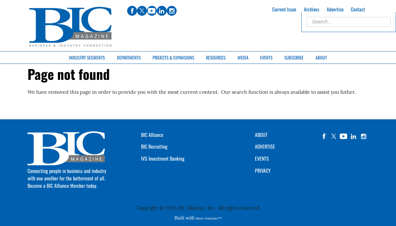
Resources (216, 57)
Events (266, 57)
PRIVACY (263, 170)
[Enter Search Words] (349, 22)
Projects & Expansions (173, 57)
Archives (311, 9)
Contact (358, 9)
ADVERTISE (265, 146)
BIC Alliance (152, 134)
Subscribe (293, 57)
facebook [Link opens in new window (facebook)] (132, 11)
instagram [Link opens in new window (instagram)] (172, 11)
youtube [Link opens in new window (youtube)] (152, 11)
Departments (129, 57)
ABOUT (261, 134)
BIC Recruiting (154, 146)
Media (243, 57)
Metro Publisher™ (209, 218)
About (321, 57)
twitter (334, 136)
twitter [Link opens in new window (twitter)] (142, 11)
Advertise (335, 9)
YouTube (344, 136)
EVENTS (262, 158)
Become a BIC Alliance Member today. (62, 185)
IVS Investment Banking (162, 158)
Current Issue (284, 9)
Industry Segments (87, 57)
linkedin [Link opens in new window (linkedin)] (162, 11)
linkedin (354, 136)
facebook (324, 136)
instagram (363, 136)
